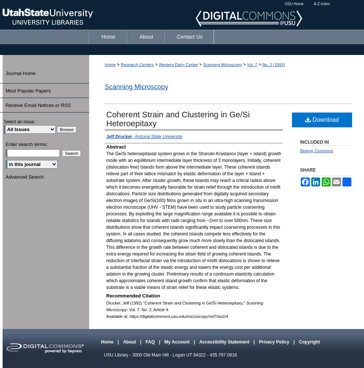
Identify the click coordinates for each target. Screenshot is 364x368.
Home (110, 64)
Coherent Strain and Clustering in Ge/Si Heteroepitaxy (178, 119)
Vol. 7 (252, 64)
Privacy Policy (274, 342)
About (130, 342)
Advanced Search (25, 177)
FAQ (151, 342)
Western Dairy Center (178, 64)
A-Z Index (322, 4)
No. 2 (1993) (273, 64)
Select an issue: (19, 121)
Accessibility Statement (224, 342)
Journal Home (21, 73)
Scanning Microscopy (222, 64)
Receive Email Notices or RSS (38, 105)
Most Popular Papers (28, 91)
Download (322, 120)
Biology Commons (316, 151)
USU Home (294, 4)
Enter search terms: (27, 144)
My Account (178, 342)
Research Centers (137, 64)
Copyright (309, 342)
